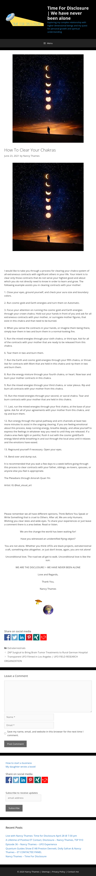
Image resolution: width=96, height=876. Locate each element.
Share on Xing (36, 637)
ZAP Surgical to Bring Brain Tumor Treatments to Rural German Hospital (47, 652)
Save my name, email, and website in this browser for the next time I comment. (45, 733)
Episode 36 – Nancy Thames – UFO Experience (31, 844)
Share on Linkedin (22, 637)
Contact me (73, 871)
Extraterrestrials (16, 648)
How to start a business (19, 763)
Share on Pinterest (29, 637)
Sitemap (46, 871)
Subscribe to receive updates (22, 792)
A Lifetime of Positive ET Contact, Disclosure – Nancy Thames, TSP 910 (44, 840)
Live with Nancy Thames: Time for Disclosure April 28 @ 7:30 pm (41, 835)
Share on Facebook (7, 637)
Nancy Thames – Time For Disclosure (26, 856)
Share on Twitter (14, 637)
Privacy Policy (58, 871)
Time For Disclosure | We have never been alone (68, 13)
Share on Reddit (43, 637)
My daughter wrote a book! (21, 766)
